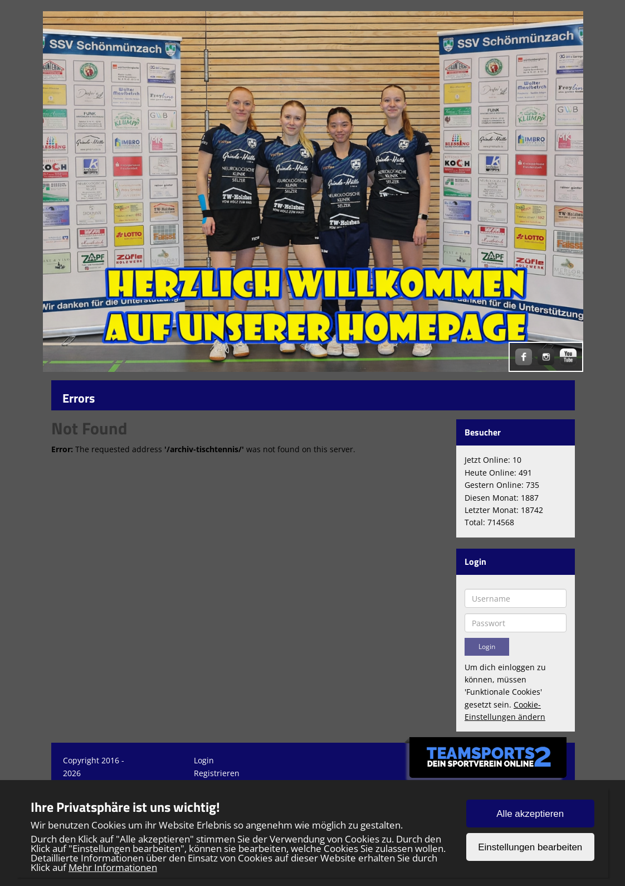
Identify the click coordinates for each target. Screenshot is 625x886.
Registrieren (217, 773)
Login (204, 760)
